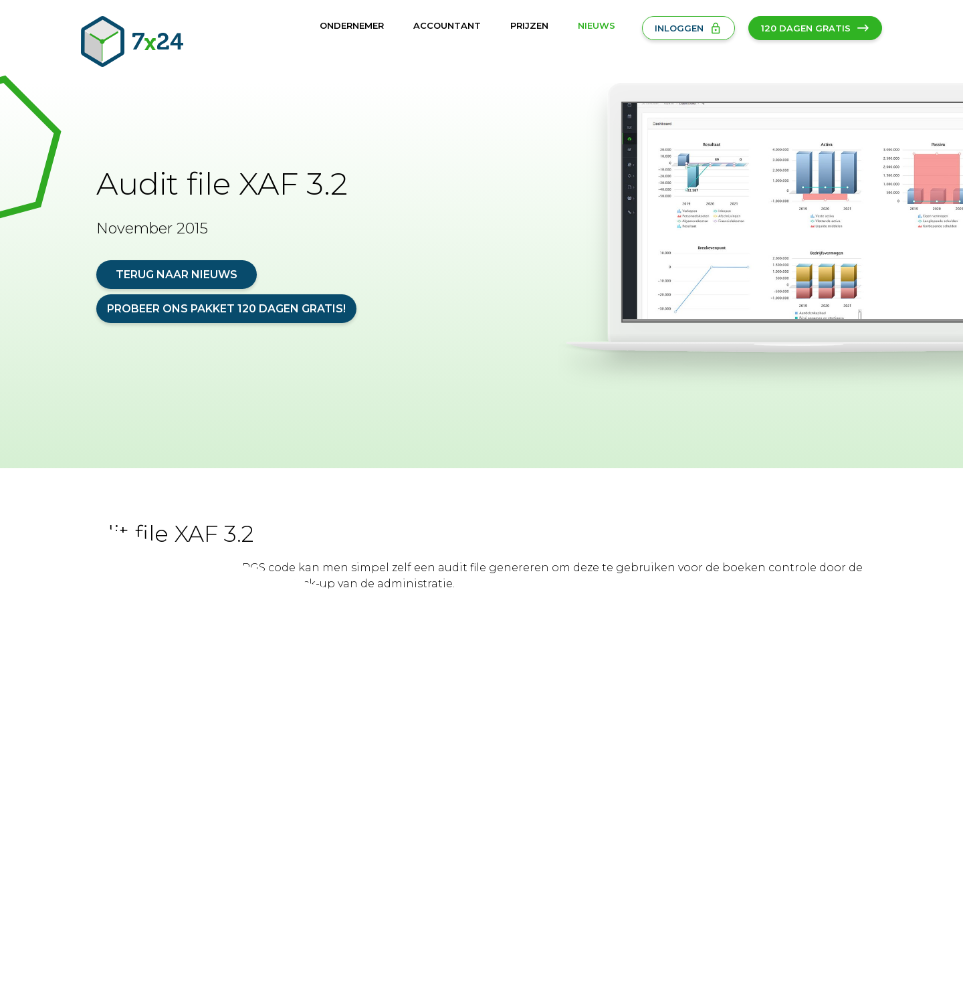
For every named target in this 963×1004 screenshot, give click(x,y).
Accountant (447, 25)
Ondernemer (352, 25)
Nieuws (596, 25)
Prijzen (529, 25)
